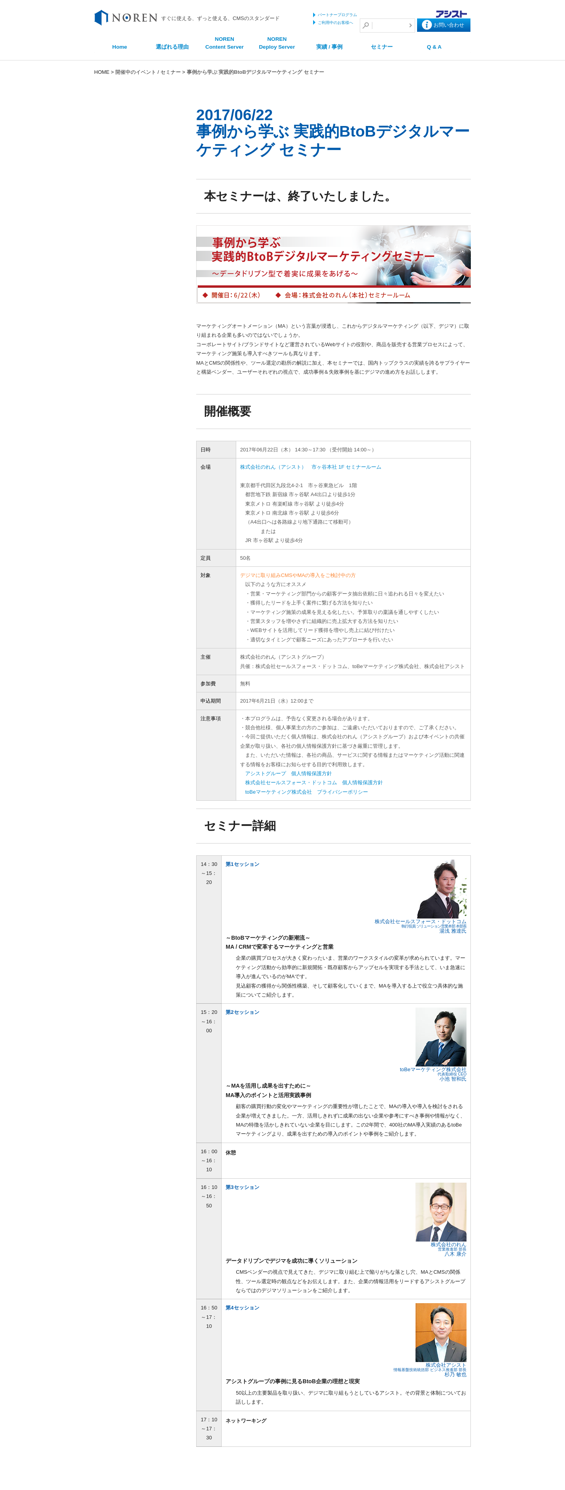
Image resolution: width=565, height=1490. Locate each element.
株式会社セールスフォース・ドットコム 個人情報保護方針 (319, 782)
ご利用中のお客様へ (335, 22)
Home (119, 47)
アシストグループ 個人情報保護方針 (294, 773)
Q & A (434, 47)
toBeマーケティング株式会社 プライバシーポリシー (312, 792)
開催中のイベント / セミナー (148, 72)
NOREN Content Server (224, 43)
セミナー (382, 47)
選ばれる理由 (172, 47)
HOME (101, 72)
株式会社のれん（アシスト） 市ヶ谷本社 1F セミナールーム (316, 467)
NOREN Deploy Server (277, 43)
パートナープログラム (337, 15)
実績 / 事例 (329, 47)
